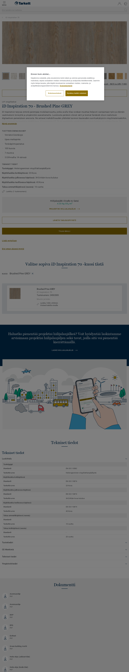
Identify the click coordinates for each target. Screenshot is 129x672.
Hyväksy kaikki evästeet (76, 93)
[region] (65, 83)
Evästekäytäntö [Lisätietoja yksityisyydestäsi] (66, 86)
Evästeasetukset (54, 93)
